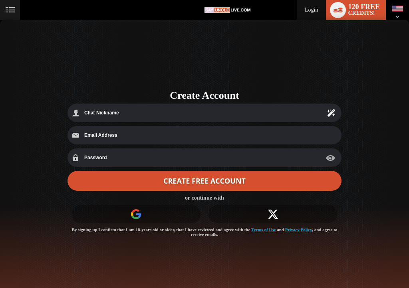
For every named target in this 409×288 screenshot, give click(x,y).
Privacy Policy (298, 229)
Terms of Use (263, 229)
